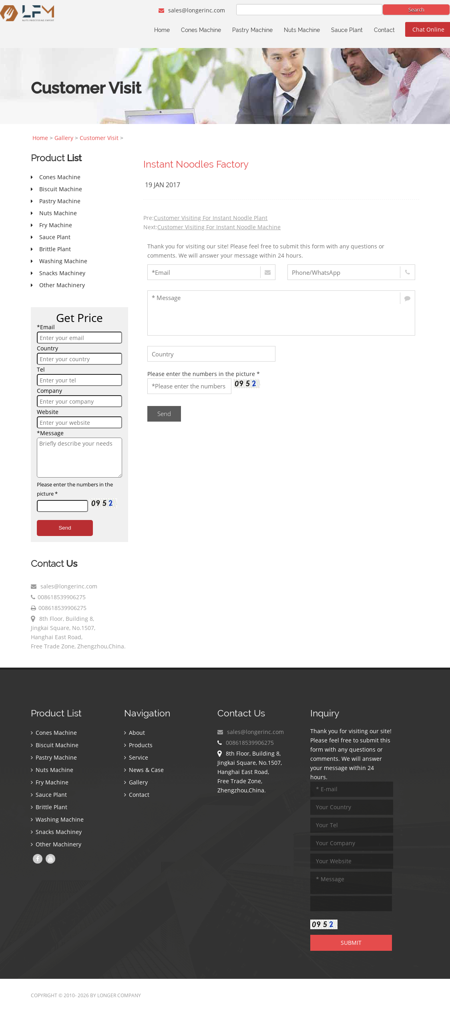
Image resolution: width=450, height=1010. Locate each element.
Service (136, 757)
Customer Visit (99, 138)
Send (64, 528)
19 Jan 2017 (162, 184)
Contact (384, 30)
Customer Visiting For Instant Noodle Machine (219, 227)
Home (162, 30)
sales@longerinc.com (192, 10)
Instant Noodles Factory (196, 164)
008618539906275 (62, 597)
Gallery (63, 138)
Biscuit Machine (54, 745)
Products (138, 745)
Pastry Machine (252, 30)
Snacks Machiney (56, 832)
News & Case (144, 770)
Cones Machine (201, 30)
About (134, 732)
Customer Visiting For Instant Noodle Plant (210, 218)
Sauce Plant (347, 30)
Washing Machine (57, 819)
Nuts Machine (302, 30)
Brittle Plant (49, 807)
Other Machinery (56, 844)
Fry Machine (49, 782)
